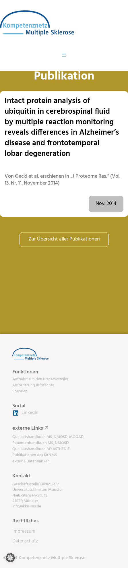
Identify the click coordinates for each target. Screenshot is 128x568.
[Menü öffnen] (64, 54)
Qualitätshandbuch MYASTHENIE (41, 449)
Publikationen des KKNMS (34, 455)
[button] (10, 557)
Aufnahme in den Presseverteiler (40, 379)
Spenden (20, 391)
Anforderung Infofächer (33, 385)
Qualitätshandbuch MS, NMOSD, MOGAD (48, 437)
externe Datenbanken (31, 461)
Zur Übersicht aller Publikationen (64, 239)
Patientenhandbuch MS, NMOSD (40, 443)
